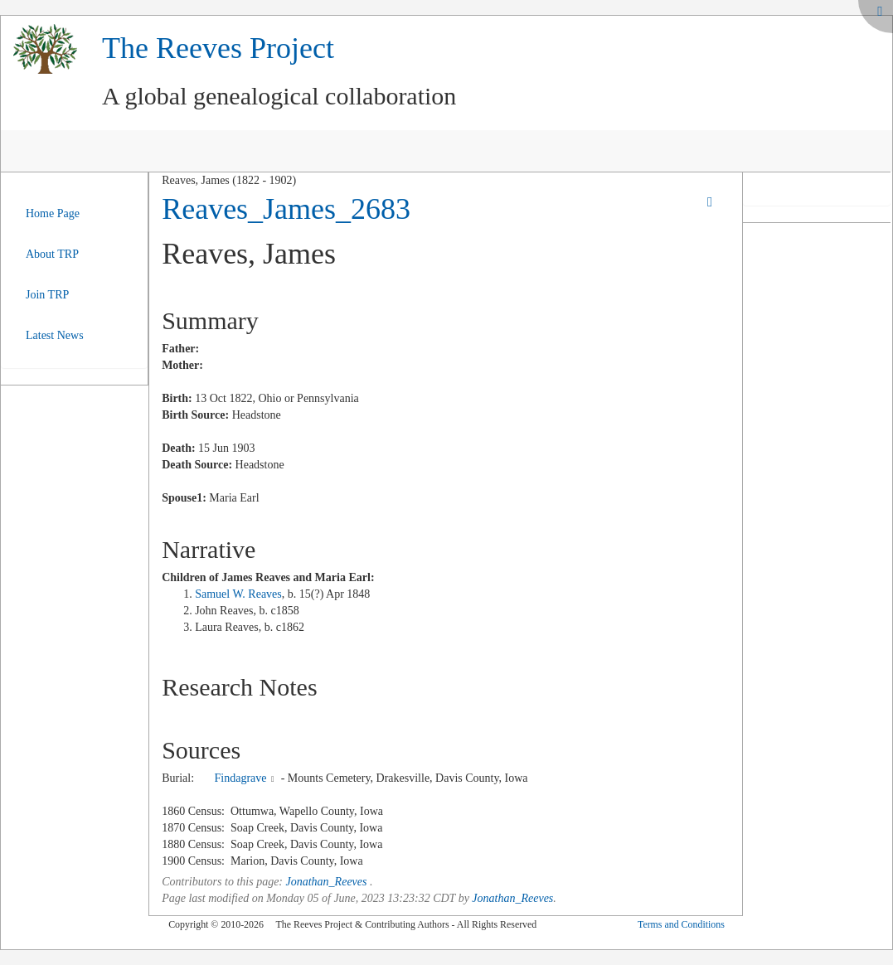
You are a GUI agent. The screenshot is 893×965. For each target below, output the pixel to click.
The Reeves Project (218, 48)
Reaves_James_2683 (286, 208)
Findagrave (241, 778)
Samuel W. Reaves (238, 594)
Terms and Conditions (681, 924)
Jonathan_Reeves (326, 881)
